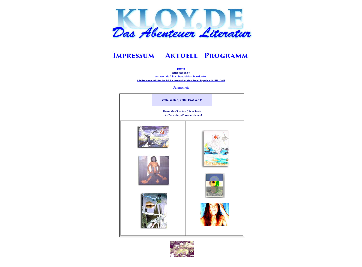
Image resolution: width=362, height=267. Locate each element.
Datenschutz (180, 87)
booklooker (200, 76)
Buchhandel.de (181, 76)
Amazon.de (162, 76)
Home (181, 68)
